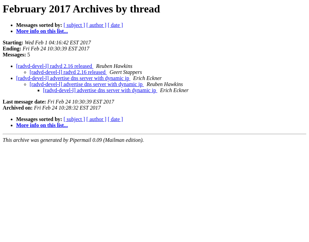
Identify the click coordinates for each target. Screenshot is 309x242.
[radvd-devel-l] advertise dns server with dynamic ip (73, 78)
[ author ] (96, 25)
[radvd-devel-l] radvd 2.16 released (54, 66)
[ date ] (115, 25)
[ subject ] (74, 25)
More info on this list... (42, 31)
